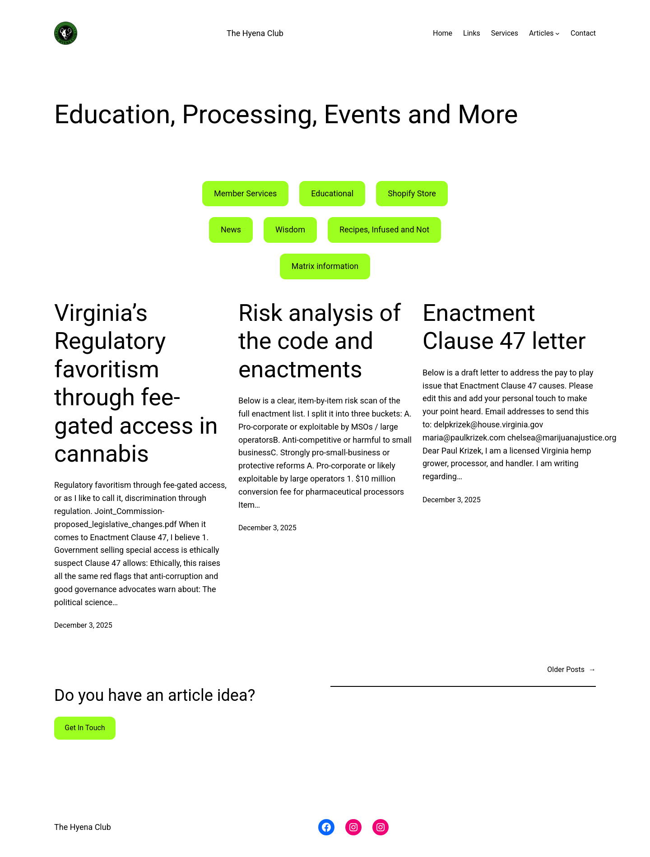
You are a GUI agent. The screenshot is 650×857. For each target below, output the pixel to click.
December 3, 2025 (83, 625)
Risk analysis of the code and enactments (319, 341)
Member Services (245, 193)
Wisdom (290, 229)
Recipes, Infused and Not (384, 229)
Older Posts (571, 670)
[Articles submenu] (557, 33)
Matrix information (325, 266)
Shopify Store (412, 193)
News (231, 229)
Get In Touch (85, 727)
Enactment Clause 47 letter (504, 327)
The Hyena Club (255, 33)
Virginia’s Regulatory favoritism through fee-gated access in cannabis (136, 383)
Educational (332, 193)
